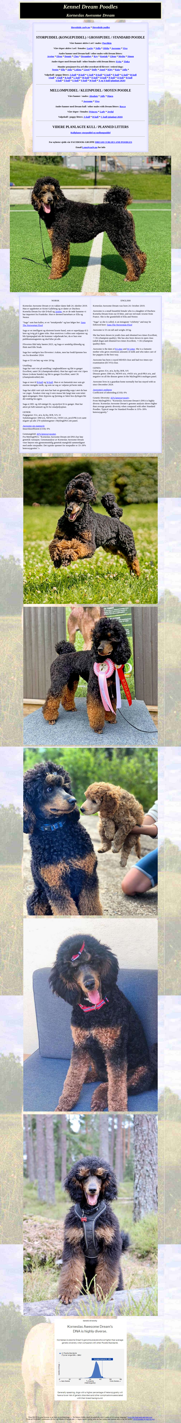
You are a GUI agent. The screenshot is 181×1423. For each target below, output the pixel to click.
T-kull (67, 80)
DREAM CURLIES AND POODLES (113, 142)
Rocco (123, 106)
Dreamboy (86, 56)
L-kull (76, 77)
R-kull (129, 77)
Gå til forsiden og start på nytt (143, 1419)
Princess (93, 111)
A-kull (73, 74)
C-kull (90, 74)
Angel (102, 69)
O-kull (103, 77)
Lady (102, 111)
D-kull (99, 74)
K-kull (68, 77)
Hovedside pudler (101, 27)
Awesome (116, 48)
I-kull (51, 77)
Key (96, 56)
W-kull (92, 80)
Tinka (127, 61)
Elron (59, 56)
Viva (125, 48)
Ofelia (106, 48)
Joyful (110, 111)
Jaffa (124, 69)
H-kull (133, 74)
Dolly (94, 69)
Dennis (68, 56)
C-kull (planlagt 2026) (112, 116)
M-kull (85, 77)
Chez (76, 56)
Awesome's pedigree (102, 389)
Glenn (113, 56)
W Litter (131, 349)
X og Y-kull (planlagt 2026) (112, 80)
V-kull (84, 80)
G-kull (124, 74)
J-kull (60, 77)
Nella (98, 48)
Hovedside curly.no (80, 27)
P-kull (112, 77)
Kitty (110, 69)
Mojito (121, 56)
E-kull (107, 74)
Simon (130, 56)
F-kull (116, 74)
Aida (69, 69)
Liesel (87, 69)
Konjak (104, 56)
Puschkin (106, 43)
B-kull (81, 74)
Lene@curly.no (89, 147)
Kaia (117, 69)
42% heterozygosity (120, 397)
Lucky (90, 48)
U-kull (75, 80)
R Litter (119, 349)
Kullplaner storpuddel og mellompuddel (91, 132)
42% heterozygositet (46, 434)
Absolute (93, 96)
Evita (119, 61)
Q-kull (120, 77)
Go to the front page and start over (140, 1417)
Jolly (102, 96)
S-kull (59, 80)
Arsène (50, 56)
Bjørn (110, 96)
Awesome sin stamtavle (33, 426)
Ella (63, 69)
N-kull (94, 77)
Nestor (55, 69)
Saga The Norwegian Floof (119, 324)
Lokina (77, 69)
